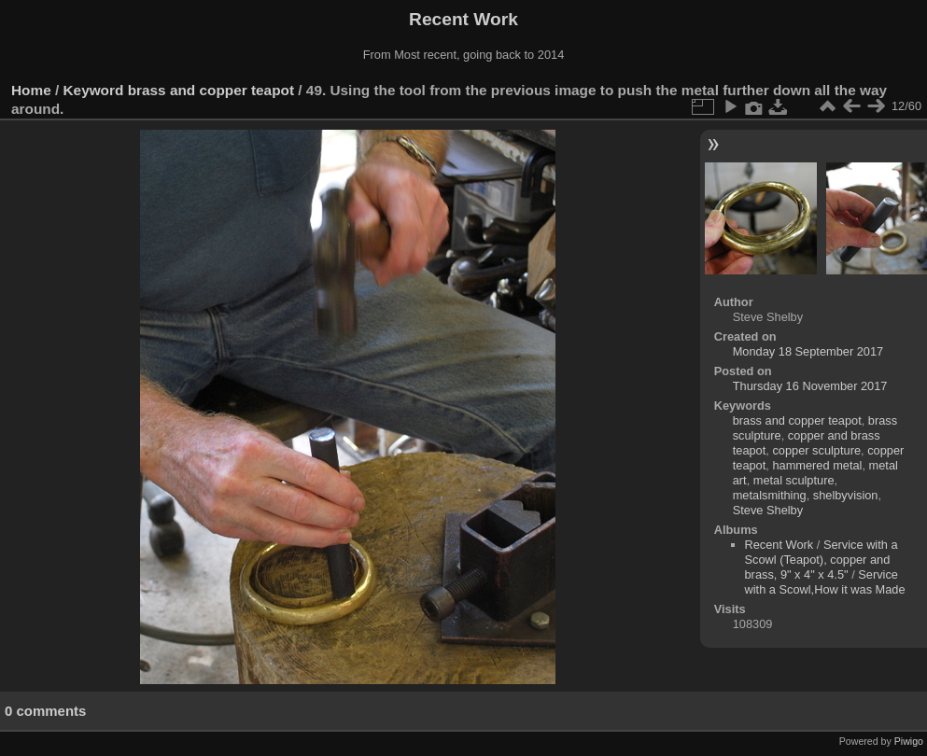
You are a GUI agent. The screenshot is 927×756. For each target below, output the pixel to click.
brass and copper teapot (211, 90)
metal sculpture (794, 480)
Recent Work (779, 545)
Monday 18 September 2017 (808, 351)
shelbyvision (845, 495)
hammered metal (817, 465)
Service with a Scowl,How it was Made (825, 581)
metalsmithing (770, 495)
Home (31, 90)
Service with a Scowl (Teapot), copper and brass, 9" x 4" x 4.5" (821, 559)
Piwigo (908, 741)
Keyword (93, 90)
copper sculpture (816, 450)
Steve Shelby (768, 510)
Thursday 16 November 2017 (810, 386)
